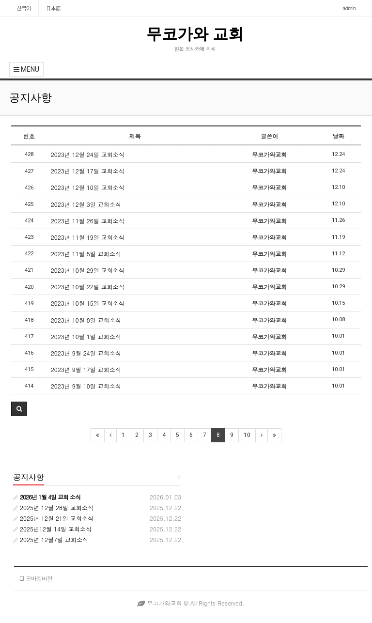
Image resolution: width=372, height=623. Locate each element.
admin (349, 8)
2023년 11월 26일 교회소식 (87, 221)
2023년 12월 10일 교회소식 (87, 187)
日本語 (53, 8)
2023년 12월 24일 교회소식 (87, 154)
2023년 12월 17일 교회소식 (87, 171)
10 (247, 435)
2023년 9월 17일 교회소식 (86, 369)
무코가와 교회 (195, 34)
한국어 (23, 8)
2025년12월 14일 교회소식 (52, 529)
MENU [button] (26, 69)
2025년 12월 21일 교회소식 (53, 518)
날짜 (338, 136)
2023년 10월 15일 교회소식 (87, 303)
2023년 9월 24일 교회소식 (86, 353)
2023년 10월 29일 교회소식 (87, 270)
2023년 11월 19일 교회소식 (87, 237)
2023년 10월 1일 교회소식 (86, 336)
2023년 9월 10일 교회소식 (86, 386)
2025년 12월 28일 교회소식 (53, 507)
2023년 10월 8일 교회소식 (86, 320)
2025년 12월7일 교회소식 (50, 539)
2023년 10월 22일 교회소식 (87, 286)
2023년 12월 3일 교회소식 (86, 204)
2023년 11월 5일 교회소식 (86, 253)
